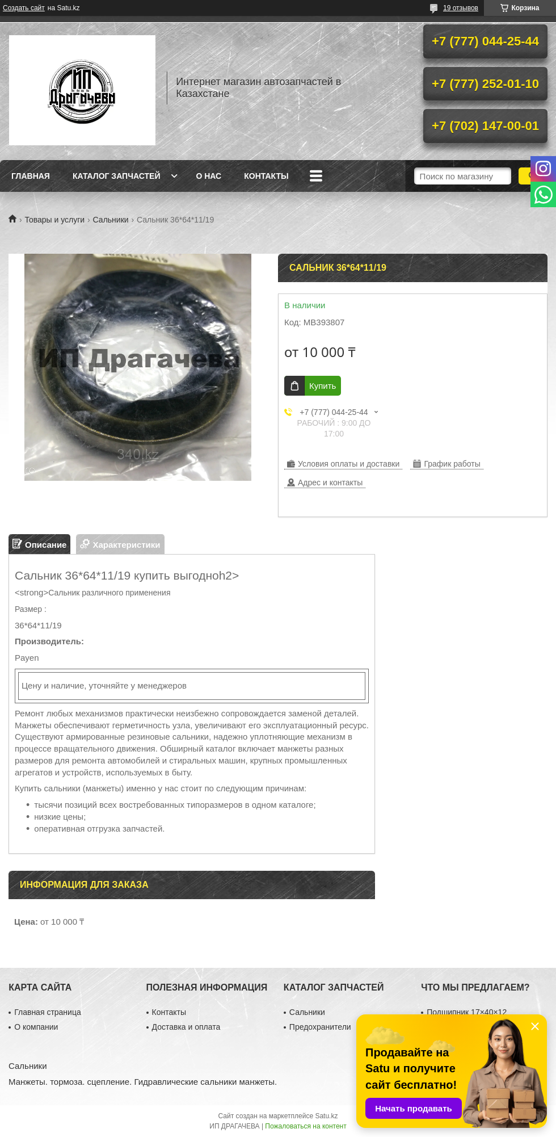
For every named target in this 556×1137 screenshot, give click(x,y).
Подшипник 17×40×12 (467, 1012)
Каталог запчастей (117, 176)
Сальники (111, 219)
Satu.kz (326, 1116)
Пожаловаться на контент (305, 1126)
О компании (36, 1026)
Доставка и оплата (186, 1026)
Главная (30, 176)
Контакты (266, 176)
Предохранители (320, 1026)
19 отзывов (460, 8)
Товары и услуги (54, 219)
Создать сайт (24, 8)
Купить (322, 386)
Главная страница (47, 1012)
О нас (208, 176)
